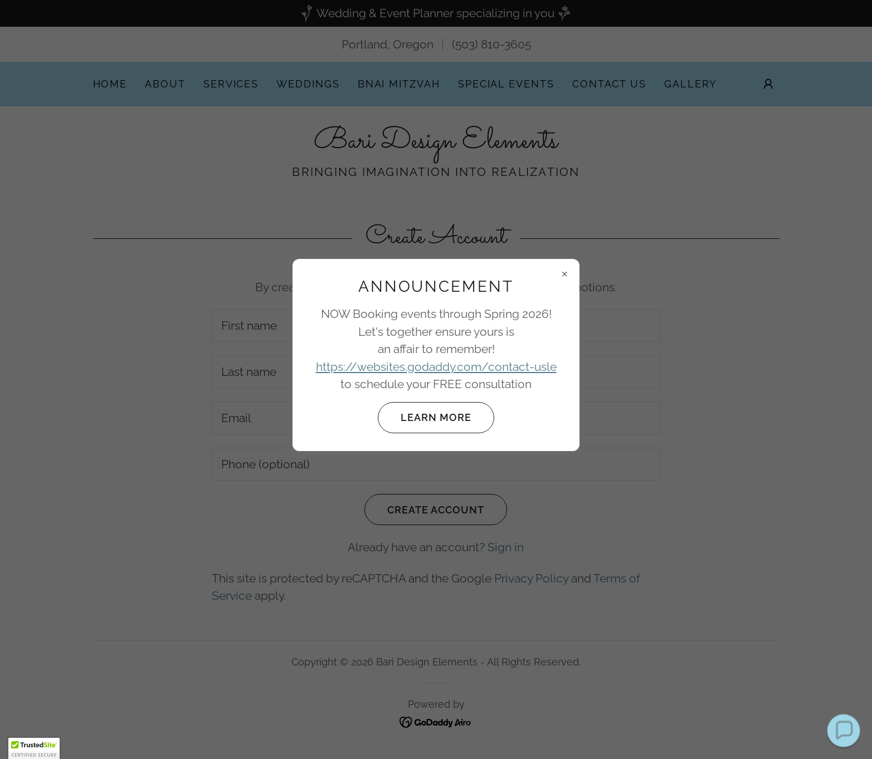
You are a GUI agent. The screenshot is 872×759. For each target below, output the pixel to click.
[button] (34, 748)
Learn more (424, 417)
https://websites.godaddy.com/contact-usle (436, 367)
